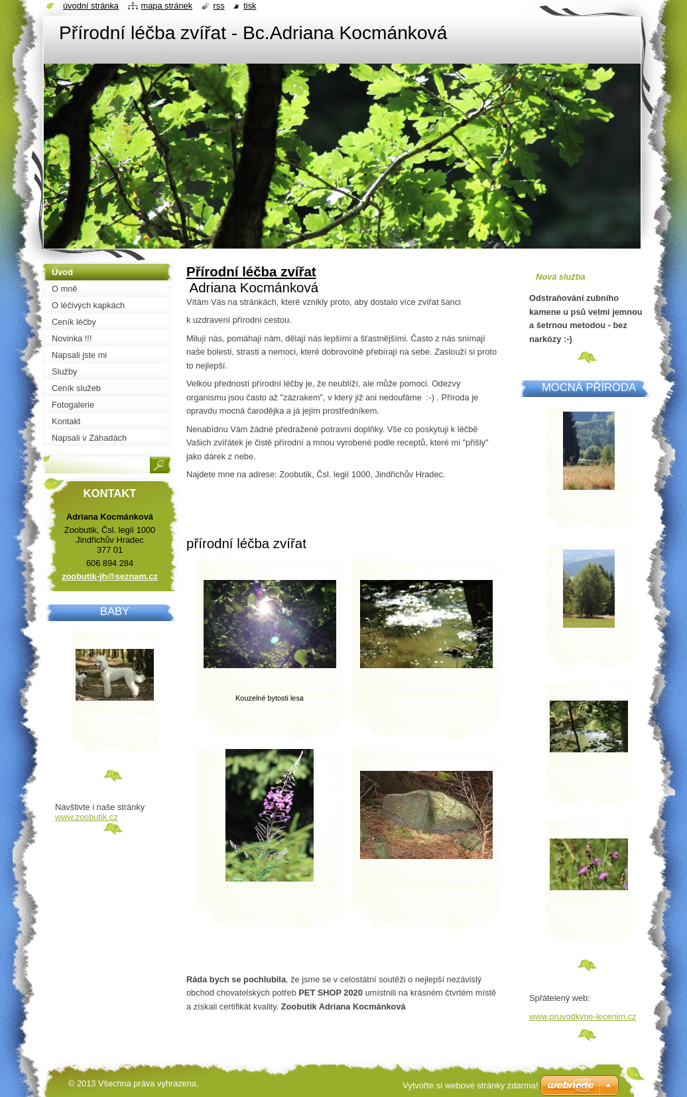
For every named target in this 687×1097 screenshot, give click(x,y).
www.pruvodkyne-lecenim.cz (582, 1016)
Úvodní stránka (91, 6)
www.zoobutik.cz (86, 817)
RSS (219, 6)
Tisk (249, 6)
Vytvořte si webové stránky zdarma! (470, 1085)
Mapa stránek (167, 6)
